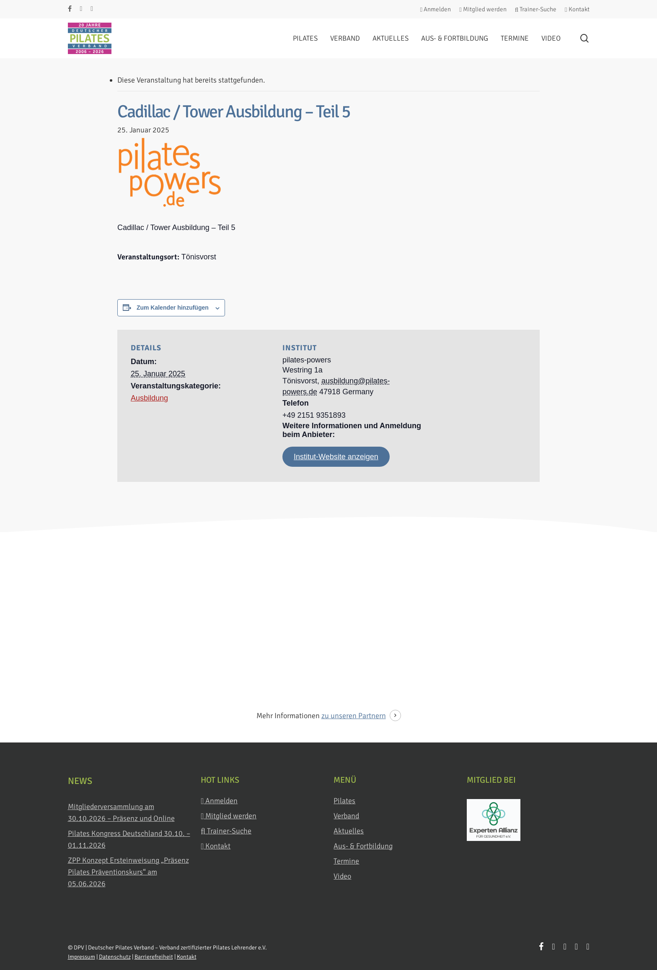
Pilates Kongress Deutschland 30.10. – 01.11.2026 (129, 839)
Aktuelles (349, 830)
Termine (346, 861)
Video (342, 876)
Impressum (81, 956)
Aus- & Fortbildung (363, 846)
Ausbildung (149, 398)
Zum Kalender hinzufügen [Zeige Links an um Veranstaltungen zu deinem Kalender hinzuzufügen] (173, 307)
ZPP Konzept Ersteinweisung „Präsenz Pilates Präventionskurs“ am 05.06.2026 (128, 872)
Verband (346, 815)
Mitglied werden (228, 816)
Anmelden (219, 801)
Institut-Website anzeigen (336, 457)
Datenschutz (115, 956)
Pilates (344, 800)
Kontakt (215, 846)
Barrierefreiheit (154, 956)
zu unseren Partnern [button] (353, 715)
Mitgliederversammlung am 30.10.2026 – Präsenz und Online (121, 812)
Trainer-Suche (226, 831)
